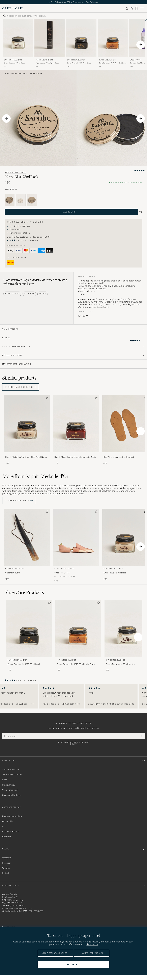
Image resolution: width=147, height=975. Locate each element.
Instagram (6, 857)
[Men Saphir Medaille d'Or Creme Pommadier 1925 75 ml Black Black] (81, 38)
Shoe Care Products (32, 74)
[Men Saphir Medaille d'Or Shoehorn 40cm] (27, 537)
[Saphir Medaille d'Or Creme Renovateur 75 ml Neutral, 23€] (18, 43)
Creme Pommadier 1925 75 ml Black (79, 63)
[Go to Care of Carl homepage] (13, 8)
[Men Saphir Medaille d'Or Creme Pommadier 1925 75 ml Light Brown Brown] (113, 38)
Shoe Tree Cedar (61, 572)
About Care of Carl (11, 769)
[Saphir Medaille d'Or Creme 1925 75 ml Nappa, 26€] (27, 430)
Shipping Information (12, 816)
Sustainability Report (12, 795)
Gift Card (6, 836)
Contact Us (7, 821)
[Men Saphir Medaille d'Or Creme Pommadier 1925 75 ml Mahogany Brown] (76, 423)
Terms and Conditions (12, 774)
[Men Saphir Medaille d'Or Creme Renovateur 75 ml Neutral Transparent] (18, 38)
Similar (19, 378)
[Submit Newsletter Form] (141, 736)
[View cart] (136, 8)
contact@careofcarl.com (20, 908)
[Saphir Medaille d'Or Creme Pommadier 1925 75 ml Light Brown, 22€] (113, 43)
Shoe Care (16, 74)
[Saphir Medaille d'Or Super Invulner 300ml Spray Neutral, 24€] (49, 43)
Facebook (6, 863)
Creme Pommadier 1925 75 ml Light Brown (112, 63)
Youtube (6, 868)
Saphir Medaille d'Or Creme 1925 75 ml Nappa (26, 457)
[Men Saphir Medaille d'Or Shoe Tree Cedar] (76, 537)
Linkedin (6, 873)
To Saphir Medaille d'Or (19, 501)
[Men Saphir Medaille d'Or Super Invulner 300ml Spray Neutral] (49, 38)
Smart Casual (12, 294)
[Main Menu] (142, 8)
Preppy (42, 294)
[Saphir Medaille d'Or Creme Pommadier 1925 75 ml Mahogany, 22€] (76, 430)
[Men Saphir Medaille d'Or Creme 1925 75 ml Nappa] (27, 423)
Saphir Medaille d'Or (13, 60)
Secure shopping (9, 790)
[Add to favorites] (46, 398)
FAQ (4, 826)
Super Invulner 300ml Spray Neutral (47, 63)
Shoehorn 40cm (12, 572)
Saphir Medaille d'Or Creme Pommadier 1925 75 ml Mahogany (74, 457)
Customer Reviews (10, 831)
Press (4, 779)
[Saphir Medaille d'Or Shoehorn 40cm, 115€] (27, 545)
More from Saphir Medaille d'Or (35, 476)
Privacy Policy (8, 785)
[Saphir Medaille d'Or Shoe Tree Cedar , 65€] (76, 545)
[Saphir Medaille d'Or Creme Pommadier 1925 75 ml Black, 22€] (81, 43)
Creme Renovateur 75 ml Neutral (14, 63)
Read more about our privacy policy (73, 743)
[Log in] (127, 8)
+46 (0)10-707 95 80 (15, 905)
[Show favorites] (131, 8)
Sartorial (29, 294)
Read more (92, 944)
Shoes (6, 74)
